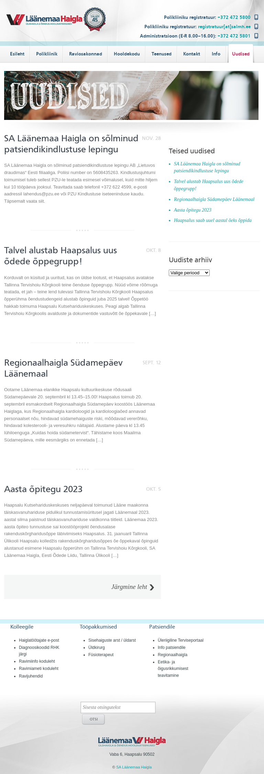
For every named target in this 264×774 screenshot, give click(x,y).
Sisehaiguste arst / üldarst (112, 640)
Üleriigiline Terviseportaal (181, 640)
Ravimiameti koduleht (38, 668)
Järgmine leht (129, 586)
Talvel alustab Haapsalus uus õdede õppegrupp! (60, 256)
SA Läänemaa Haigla (134, 767)
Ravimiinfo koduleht (37, 661)
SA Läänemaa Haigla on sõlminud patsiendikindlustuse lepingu (71, 144)
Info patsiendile (172, 647)
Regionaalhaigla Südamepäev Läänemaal (214, 199)
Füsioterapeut (100, 654)
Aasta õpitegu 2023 (43, 489)
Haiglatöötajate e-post (39, 640)
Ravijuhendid (31, 676)
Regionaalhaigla (172, 654)
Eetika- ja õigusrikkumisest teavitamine (173, 669)
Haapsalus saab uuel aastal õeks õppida (213, 220)
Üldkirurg (96, 647)
